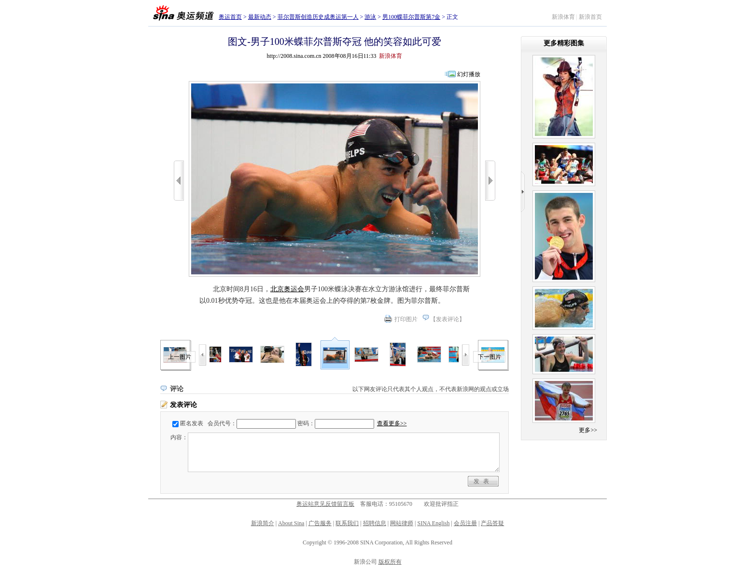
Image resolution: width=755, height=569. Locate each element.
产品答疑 (492, 523)
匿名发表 (191, 423)
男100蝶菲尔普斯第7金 (411, 17)
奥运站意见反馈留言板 (325, 504)
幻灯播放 (468, 74)
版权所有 (390, 561)
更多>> (588, 430)
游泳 (370, 17)
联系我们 (347, 523)
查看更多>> (392, 423)
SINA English (433, 523)
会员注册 (465, 523)
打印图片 (406, 319)
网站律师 (401, 523)
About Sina (291, 523)
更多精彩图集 (564, 43)
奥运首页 (230, 17)
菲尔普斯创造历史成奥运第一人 (318, 17)
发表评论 (447, 319)
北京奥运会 (287, 289)
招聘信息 (374, 523)
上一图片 (179, 356)
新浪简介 (262, 523)
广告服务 (320, 523)
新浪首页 (590, 17)
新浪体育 (563, 17)
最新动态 (259, 17)
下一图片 (489, 356)
